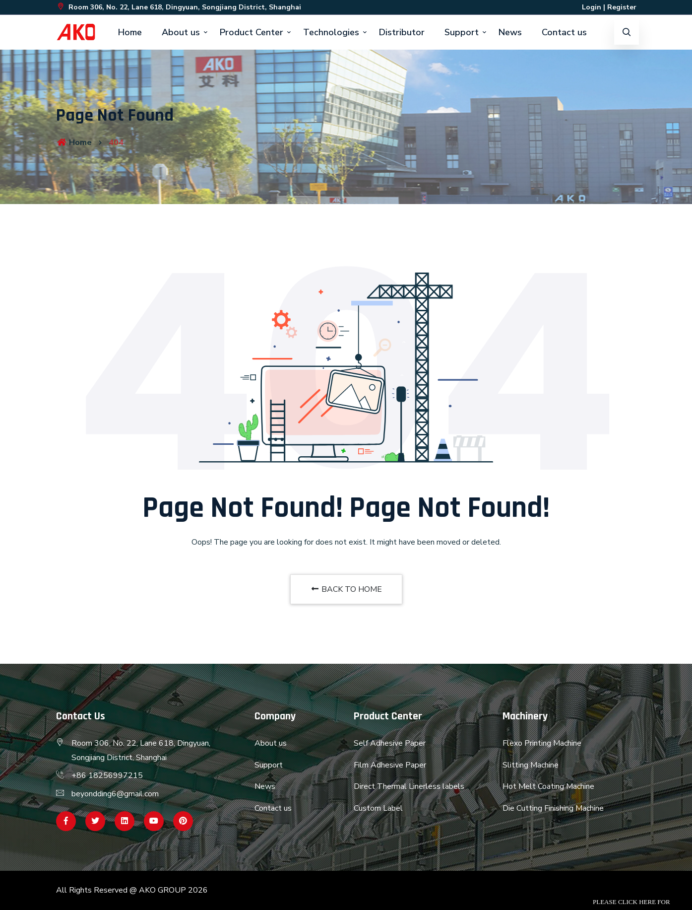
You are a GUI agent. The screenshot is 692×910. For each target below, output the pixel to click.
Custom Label (378, 808)
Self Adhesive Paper (390, 743)
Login (591, 7)
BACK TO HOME (346, 589)
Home (130, 32)
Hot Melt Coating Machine (548, 786)
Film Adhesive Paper (390, 765)
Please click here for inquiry (631, 904)
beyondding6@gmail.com (115, 793)
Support (461, 32)
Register (621, 7)
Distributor (402, 32)
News (510, 32)
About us (181, 32)
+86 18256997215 (107, 775)
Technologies (331, 32)
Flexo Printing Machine (542, 743)
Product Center (251, 32)
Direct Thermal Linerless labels (409, 786)
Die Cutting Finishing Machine (553, 808)
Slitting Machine (531, 765)
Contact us (564, 32)
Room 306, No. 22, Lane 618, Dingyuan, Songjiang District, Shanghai (178, 7)
